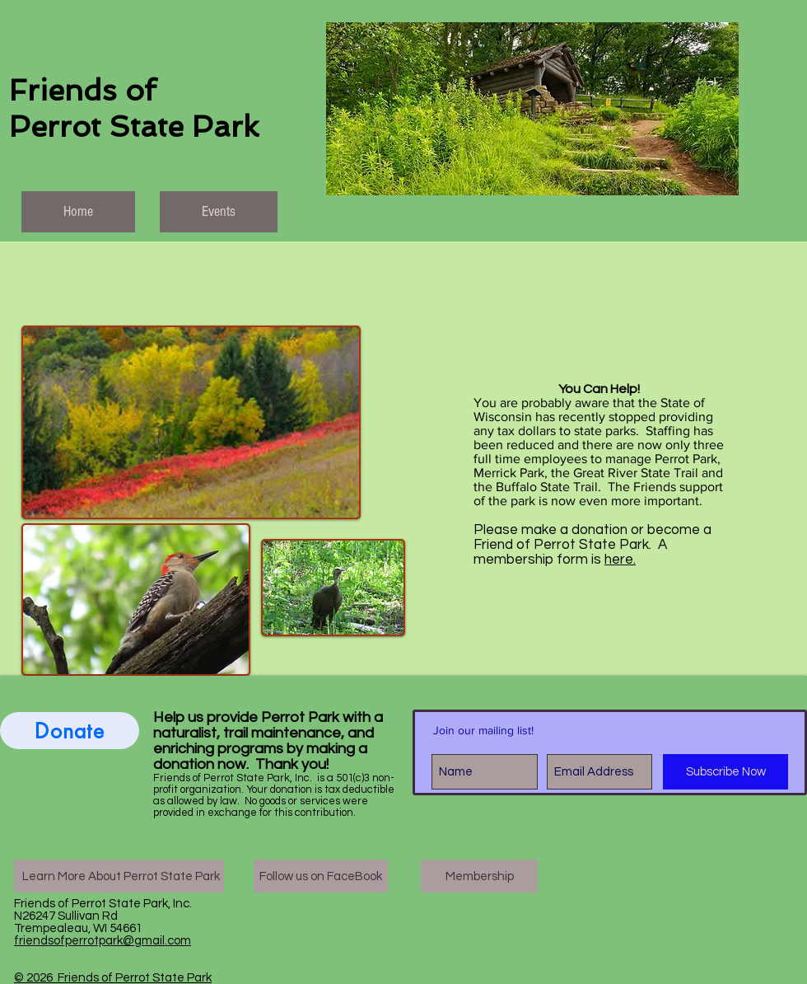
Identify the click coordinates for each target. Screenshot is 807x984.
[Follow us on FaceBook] (321, 876)
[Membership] (479, 876)
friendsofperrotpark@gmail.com (102, 941)
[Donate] (69, 730)
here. (620, 559)
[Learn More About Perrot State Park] (119, 876)
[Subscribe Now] (725, 772)
